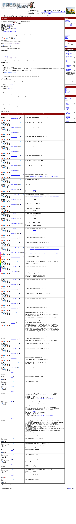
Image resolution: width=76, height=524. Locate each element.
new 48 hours (68, 117)
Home (66, 88)
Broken (67, 103)
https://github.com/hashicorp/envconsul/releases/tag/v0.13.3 (44, 201)
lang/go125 (10, 87)
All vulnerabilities (70, 79)
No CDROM (68, 109)
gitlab (66, 57)
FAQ (66, 33)
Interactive (67, 114)
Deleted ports (67, 90)
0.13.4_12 (3, 22)
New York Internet (68, 24)
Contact (66, 38)
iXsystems (72, 24)
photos (49, 13)
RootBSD (70, 25)
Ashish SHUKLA (13, 193)
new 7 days (67, 118)
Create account (67, 21)
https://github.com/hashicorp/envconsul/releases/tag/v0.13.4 (44, 180)
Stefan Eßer (13, 323)
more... (66, 46)
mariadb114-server (69, 54)
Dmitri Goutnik (13, 250)
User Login (67, 20)
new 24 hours (68, 116)
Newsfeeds (67, 92)
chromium (67, 62)
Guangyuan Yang (13, 368)
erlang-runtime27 (68, 63)
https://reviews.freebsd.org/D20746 (45, 436)
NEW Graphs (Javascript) (69, 98)
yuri (11, 439)
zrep (15, 28)
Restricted (67, 108)
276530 (34, 237)
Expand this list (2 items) (10, 74)
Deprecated (67, 104)
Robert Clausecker (14, 280)
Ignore (67, 105)
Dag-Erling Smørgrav (14, 121)
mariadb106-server (69, 53)
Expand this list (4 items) (7, 45)
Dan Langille (67, 516)
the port (6, 54)
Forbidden (67, 107)
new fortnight (68, 120)
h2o (66, 58)
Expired (67, 112)
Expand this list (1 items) (9, 111)
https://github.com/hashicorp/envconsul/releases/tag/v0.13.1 (44, 262)
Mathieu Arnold (13, 378)
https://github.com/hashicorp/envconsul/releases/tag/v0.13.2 (44, 257)
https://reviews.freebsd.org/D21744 (45, 416)
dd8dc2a (8, 27)
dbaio (12, 468)
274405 (34, 242)
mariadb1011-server (69, 51)
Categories (67, 89)
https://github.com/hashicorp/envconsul (9, 31)
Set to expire (68, 113)
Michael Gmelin (13, 373)
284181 (34, 195)
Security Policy (67, 35)
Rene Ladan (13, 270)
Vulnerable (67, 111)
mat (11, 485)
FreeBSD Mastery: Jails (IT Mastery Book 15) (53, 12)
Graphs (66, 97)
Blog (66, 37)
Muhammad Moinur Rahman (15, 178)
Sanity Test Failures (68, 91)
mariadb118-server (69, 56)
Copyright (59, 516)
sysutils (6, 22)
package (6, 57)
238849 (34, 431)
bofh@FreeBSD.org (9, 24)
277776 (34, 231)
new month (67, 121)
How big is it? (67, 34)
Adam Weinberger (14, 126)
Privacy (66, 36)
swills (12, 392)
